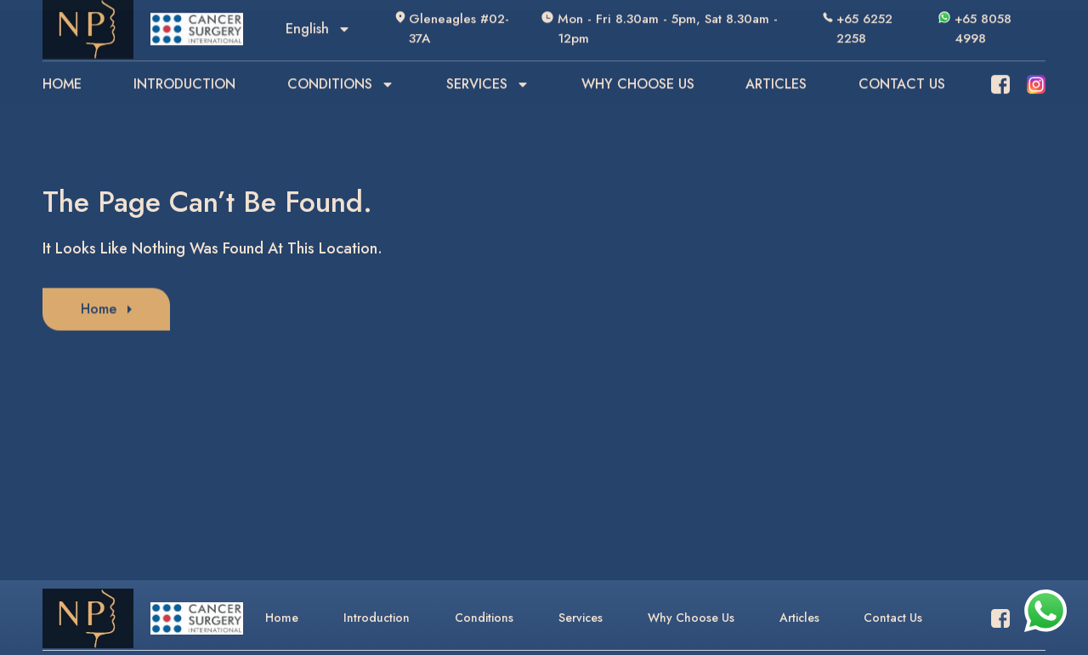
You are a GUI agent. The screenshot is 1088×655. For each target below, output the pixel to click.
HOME (62, 66)
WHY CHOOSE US (637, 66)
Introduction (376, 617)
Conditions (484, 617)
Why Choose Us (691, 617)
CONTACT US (901, 66)
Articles (799, 617)
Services (580, 617)
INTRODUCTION (184, 66)
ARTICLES (776, 66)
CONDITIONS (340, 66)
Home (281, 617)
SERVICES (488, 66)
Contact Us (893, 617)
